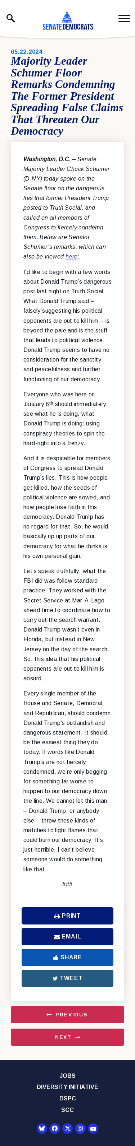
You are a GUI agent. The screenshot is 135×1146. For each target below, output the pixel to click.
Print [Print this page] (67, 916)
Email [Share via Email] (67, 936)
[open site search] (11, 18)
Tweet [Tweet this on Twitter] (68, 978)
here (72, 256)
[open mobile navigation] (124, 18)
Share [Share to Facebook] (67, 957)
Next (63, 1037)
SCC (67, 1110)
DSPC (67, 1098)
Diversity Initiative (67, 1087)
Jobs (68, 1076)
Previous (71, 1014)
